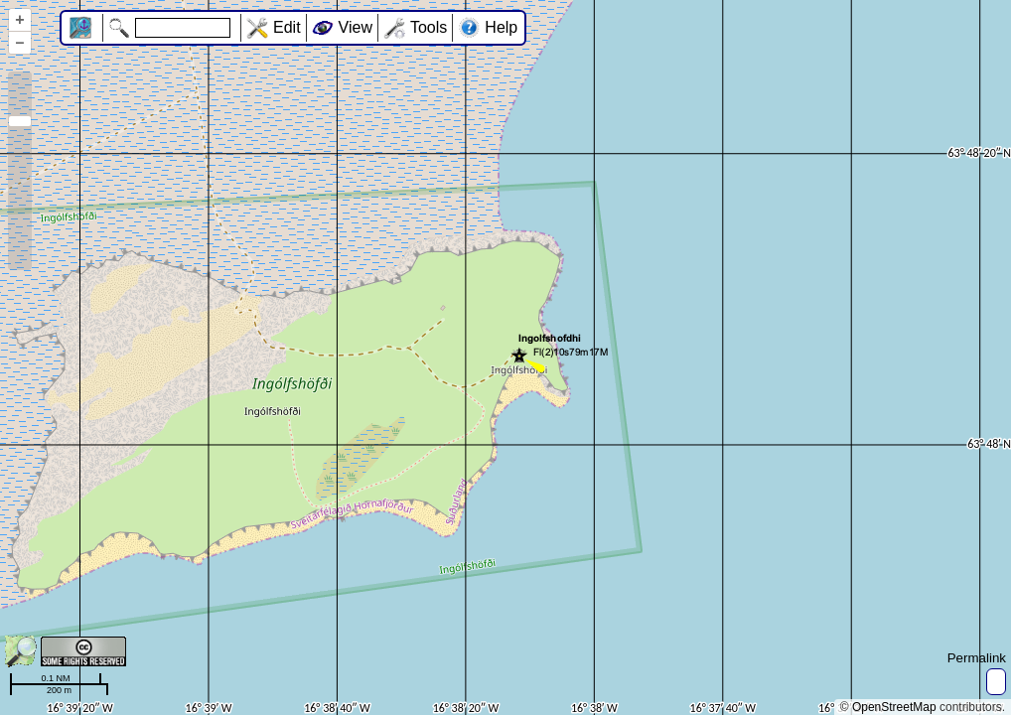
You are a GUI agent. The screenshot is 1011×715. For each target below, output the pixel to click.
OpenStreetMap (894, 707)
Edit (287, 27)
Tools (428, 27)
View (355, 27)
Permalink (976, 657)
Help (501, 27)
